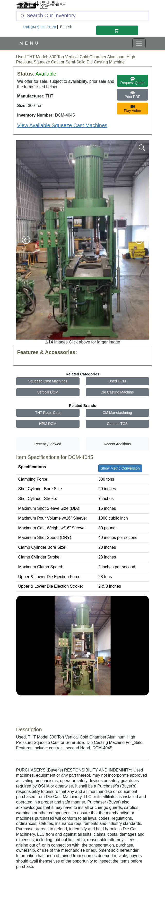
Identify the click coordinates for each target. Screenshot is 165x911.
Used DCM (117, 381)
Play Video (132, 108)
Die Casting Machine (117, 392)
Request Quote (132, 81)
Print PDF (132, 95)
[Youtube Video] (82, 659)
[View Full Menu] (139, 43)
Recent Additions (117, 444)
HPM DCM (47, 424)
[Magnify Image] (142, 147)
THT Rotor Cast (47, 413)
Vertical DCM (47, 392)
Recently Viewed (47, 444)
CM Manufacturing (117, 413)
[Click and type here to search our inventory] (82, 16)
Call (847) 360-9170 (39, 27)
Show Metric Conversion (120, 468)
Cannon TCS (117, 424)
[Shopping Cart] (117, 30)
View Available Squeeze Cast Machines (62, 125)
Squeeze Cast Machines (47, 381)
